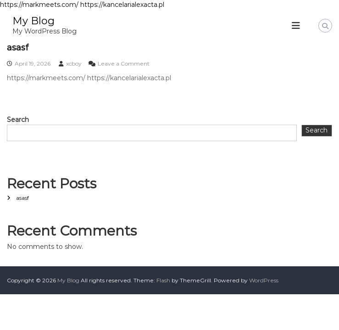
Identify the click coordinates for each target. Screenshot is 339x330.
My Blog (33, 21)
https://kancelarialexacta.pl (122, 4)
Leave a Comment (124, 63)
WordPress (263, 280)
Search (18, 120)
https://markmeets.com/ (39, 4)
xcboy (74, 63)
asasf (17, 48)
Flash (163, 280)
